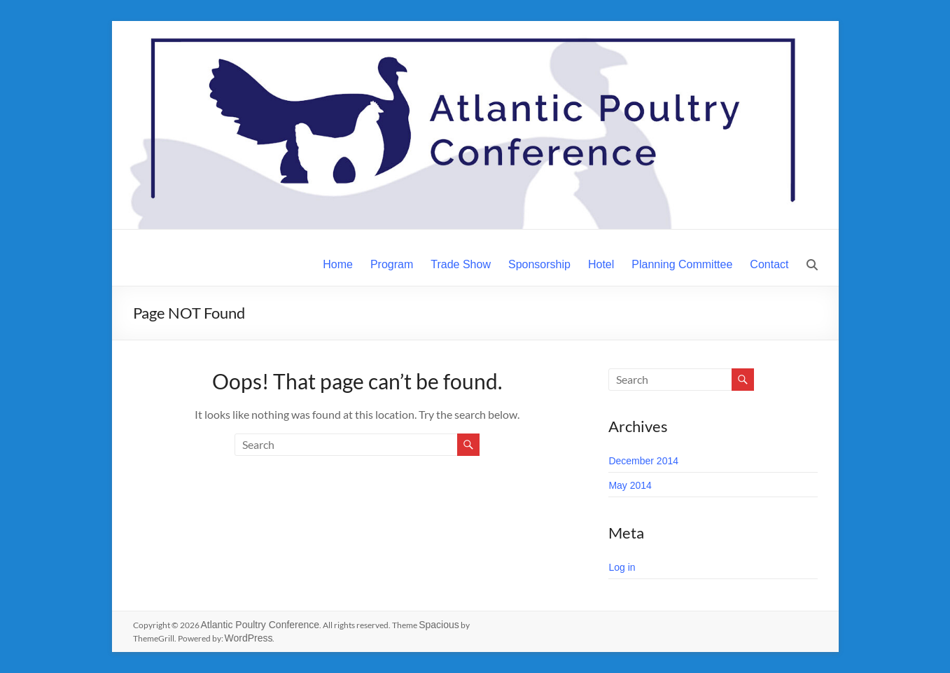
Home (338, 264)
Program (391, 264)
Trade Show (461, 264)
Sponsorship (539, 264)
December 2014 (643, 460)
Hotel (601, 264)
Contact (769, 264)
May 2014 (629, 485)
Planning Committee (681, 264)
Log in (621, 567)
